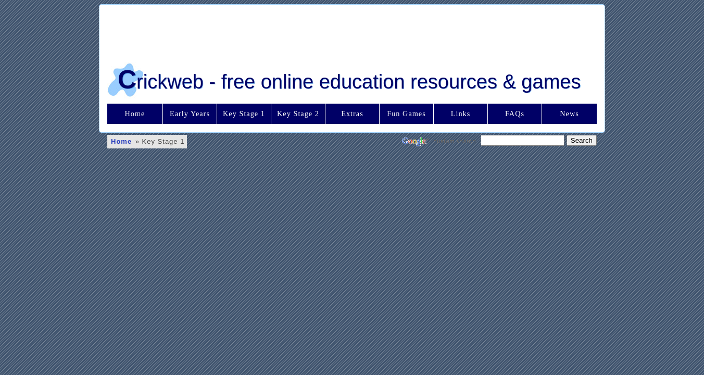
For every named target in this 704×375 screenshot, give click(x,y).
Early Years (190, 113)
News (569, 113)
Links (461, 113)
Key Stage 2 (298, 113)
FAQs (514, 113)
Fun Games (406, 113)
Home (135, 113)
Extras (352, 113)
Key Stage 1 (244, 113)
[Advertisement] (352, 30)
